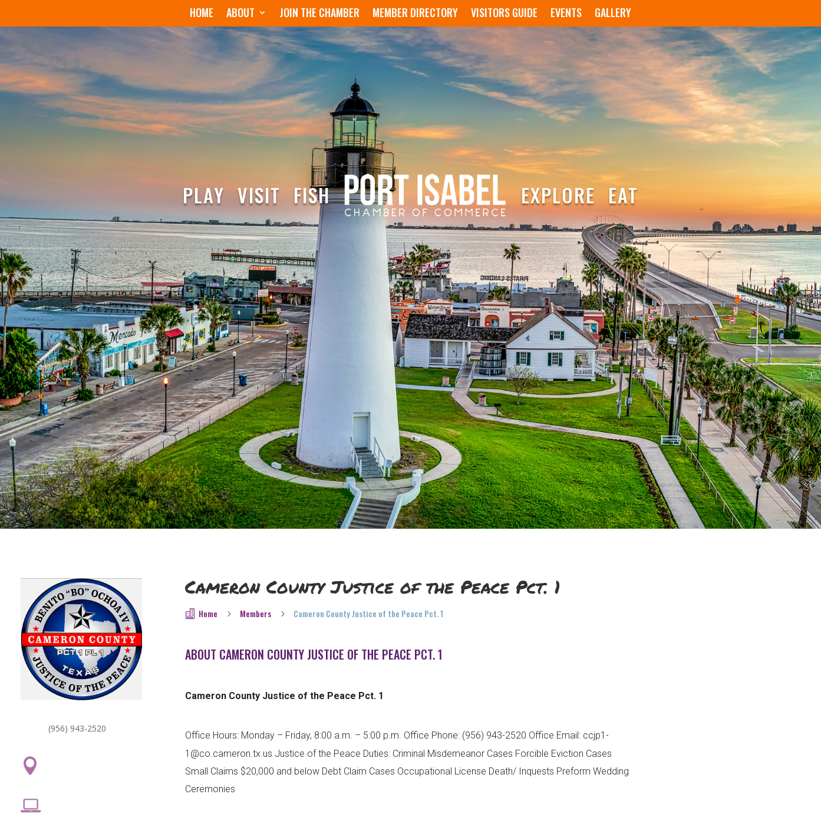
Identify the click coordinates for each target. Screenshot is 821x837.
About (240, 14)
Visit (259, 195)
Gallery (613, 14)
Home (201, 14)
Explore (558, 195)
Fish (312, 195)
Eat (623, 195)
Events (566, 14)
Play (204, 195)
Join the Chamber (319, 14)
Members (255, 613)
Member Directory (415, 14)
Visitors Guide (504, 14)
